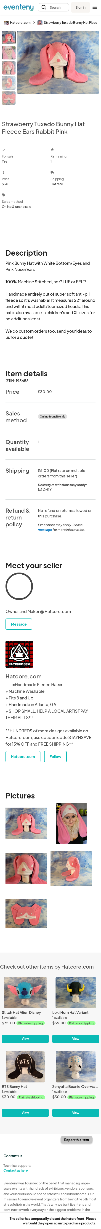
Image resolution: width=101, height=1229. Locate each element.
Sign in (80, 7)
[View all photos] (58, 72)
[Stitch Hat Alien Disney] (25, 1010)
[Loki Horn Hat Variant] (75, 1010)
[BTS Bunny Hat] (25, 1084)
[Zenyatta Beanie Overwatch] (75, 1084)
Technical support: (25, 1168)
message (45, 529)
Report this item (76, 1140)
